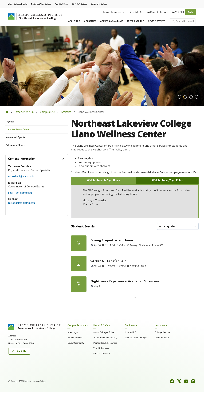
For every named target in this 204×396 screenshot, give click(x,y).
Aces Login (72, 332)
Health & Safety (101, 325)
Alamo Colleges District (17, 4)
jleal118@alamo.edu (20, 192)
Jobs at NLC (130, 332)
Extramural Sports (15, 145)
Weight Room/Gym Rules (167, 180)
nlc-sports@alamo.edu (21, 203)
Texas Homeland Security (105, 337)
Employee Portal (75, 337)
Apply (190, 12)
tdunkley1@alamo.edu (21, 176)
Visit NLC (178, 12)
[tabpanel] (36, 189)
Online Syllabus (162, 337)
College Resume (162, 332)
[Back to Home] (7, 112)
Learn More (161, 325)
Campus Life (47, 112)
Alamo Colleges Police (103, 332)
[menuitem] (36, 122)
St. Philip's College (79, 4)
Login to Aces (136, 12)
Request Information (158, 12)
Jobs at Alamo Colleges (136, 337)
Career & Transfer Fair (108, 261)
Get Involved (131, 325)
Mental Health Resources (105, 342)
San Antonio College (99, 4)
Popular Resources (114, 12)
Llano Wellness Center (17, 129)
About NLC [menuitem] (74, 21)
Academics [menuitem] (90, 21)
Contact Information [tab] (21, 159)
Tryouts (9, 121)
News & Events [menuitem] (156, 21)
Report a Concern (101, 353)
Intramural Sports (15, 137)
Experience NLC (24, 112)
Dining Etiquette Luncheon (111, 240)
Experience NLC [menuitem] (135, 21)
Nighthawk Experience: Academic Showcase (124, 281)
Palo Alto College (61, 4)
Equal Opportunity (75, 342)
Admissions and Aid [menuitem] (111, 21)
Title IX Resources (101, 348)
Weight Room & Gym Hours (103, 180)
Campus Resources (77, 325)
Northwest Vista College (41, 4)
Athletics (66, 112)
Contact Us (19, 351)
